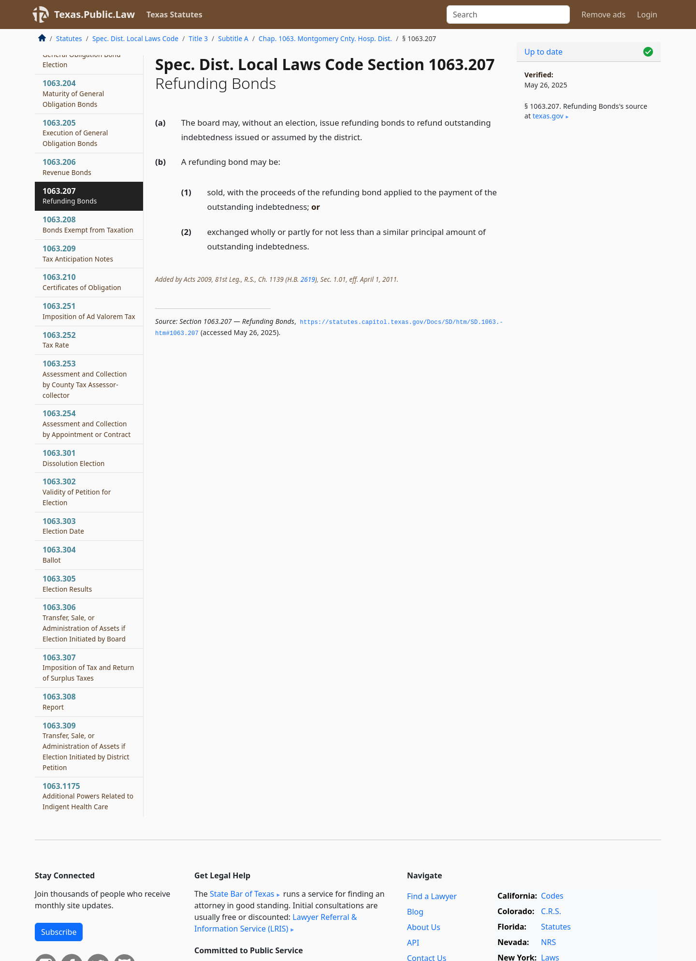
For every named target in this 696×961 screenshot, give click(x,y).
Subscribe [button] (58, 932)
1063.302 (77, 491)
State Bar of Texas (242, 893)
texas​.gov (548, 115)
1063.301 (74, 458)
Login (647, 14)
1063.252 (59, 340)
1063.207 (70, 196)
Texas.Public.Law (94, 14)
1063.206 (67, 167)
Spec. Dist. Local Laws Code (135, 38)
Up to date (543, 51)
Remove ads (603, 14)
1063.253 (85, 378)
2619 (308, 279)
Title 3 (198, 38)
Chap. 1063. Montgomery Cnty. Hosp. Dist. (325, 38)
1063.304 (59, 554)
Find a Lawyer (432, 896)
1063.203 (82, 54)
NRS (548, 942)
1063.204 (73, 93)
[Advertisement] (588, 288)
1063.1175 (88, 796)
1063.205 (75, 132)
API (413, 942)
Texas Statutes (174, 14)
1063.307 (88, 667)
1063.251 (89, 311)
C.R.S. (551, 911)
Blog (415, 911)
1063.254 (86, 423)
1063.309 (86, 746)
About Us (423, 927)
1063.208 (88, 224)
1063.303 (63, 526)
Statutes (69, 38)
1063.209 (78, 253)
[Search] (508, 14)
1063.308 (59, 701)
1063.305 (67, 583)
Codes (552, 895)
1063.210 (82, 282)
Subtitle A (233, 38)
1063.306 (84, 622)
